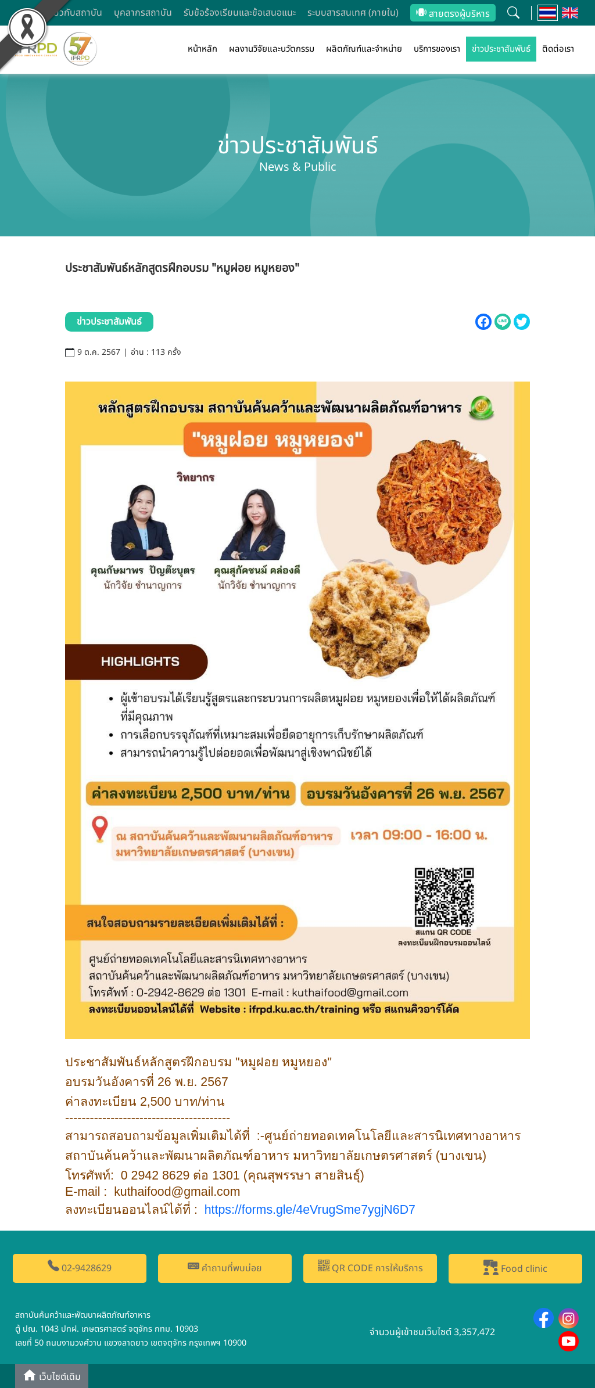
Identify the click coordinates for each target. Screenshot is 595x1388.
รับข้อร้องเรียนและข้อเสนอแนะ (240, 13)
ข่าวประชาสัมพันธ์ (501, 49)
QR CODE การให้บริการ (370, 1267)
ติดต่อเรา (558, 49)
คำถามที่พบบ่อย (225, 1267)
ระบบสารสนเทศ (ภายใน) (353, 13)
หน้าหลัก (202, 49)
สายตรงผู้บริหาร (453, 14)
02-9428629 (80, 1267)
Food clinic (515, 1268)
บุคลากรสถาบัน (143, 13)
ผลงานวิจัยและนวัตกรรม (271, 49)
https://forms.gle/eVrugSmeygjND (310, 1210)
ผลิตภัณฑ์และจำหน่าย (364, 49)
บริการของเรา (437, 49)
